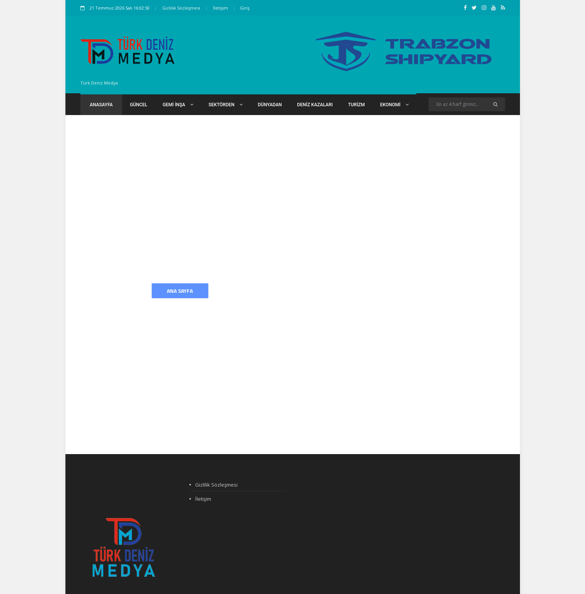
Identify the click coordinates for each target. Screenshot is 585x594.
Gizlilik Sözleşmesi (181, 8)
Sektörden (226, 104)
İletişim (220, 8)
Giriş (244, 8)
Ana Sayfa (180, 291)
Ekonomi (394, 104)
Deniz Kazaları (315, 104)
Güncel (138, 104)
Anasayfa (101, 104)
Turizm (356, 104)
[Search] (467, 104)
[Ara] (495, 104)
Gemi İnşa (178, 104)
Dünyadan (270, 104)
